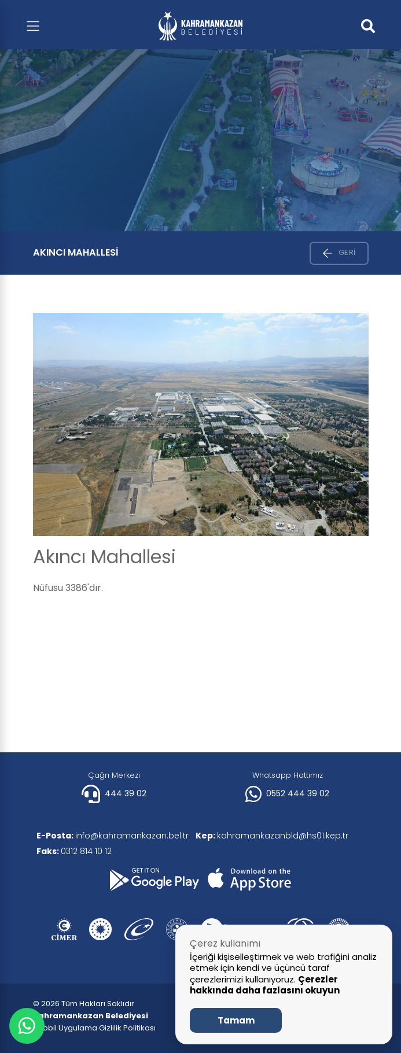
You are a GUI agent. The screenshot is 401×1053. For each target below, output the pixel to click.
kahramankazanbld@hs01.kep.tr (279, 835)
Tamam (236, 1020)
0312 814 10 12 (76, 851)
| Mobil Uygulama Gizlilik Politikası (94, 1027)
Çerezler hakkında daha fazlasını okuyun (265, 985)
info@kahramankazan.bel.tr (115, 835)
